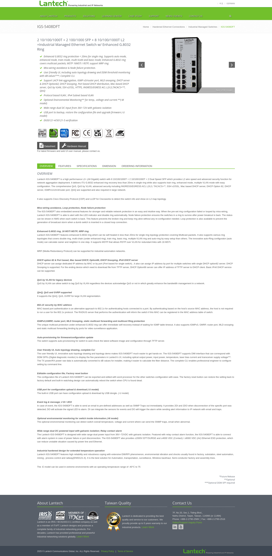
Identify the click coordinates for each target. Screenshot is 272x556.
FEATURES (64, 166)
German (231, 3)
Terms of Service (125, 551)
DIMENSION (109, 166)
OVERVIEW (46, 166)
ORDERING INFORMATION (137, 166)
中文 (221, 3)
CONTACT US (195, 16)
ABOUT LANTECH (48, 16)
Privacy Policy (107, 551)
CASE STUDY (135, 16)
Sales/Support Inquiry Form (187, 522)
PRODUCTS (70, 16)
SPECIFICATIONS (87, 166)
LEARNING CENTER (112, 16)
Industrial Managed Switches (202, 27)
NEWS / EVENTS (174, 16)
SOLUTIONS (89, 16)
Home (146, 27)
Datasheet (47, 145)
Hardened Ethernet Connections (168, 27)
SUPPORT (154, 16)
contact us (94, 151)
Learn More (82, 536)
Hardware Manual (74, 145)
